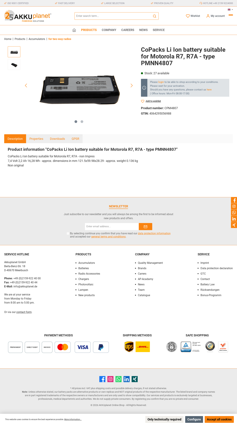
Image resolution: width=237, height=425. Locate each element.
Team (141, 289)
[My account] (215, 15)
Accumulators (86, 262)
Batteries (83, 268)
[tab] (15, 138)
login (161, 82)
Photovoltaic (85, 284)
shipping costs (103, 388)
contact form (24, 312)
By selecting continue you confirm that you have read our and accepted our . (120, 235)
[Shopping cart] (231, 14)
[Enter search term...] (113, 16)
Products (83, 254)
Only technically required (164, 419)
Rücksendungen (210, 289)
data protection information (154, 233)
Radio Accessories (89, 273)
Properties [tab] (36, 138)
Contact (205, 279)
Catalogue (144, 295)
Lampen (83, 289)
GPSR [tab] (75, 138)
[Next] (131, 85)
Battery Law (207, 284)
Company (142, 254)
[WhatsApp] (118, 379)
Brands (142, 268)
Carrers (142, 273)
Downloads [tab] (57, 138)
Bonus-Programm (210, 295)
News (141, 284)
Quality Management (150, 262)
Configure (194, 419)
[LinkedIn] (126, 379)
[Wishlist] (193, 15)
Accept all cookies (219, 419)
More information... (73, 419)
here (209, 89)
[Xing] (134, 379)
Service (204, 254)
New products (86, 295)
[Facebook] (102, 379)
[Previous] (26, 85)
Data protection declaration (216, 268)
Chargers (83, 279)
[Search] (155, 16)
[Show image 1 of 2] (76, 121)
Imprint (204, 262)
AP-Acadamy (145, 279)
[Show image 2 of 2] (82, 121)
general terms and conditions (108, 236)
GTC (203, 273)
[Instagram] (110, 379)
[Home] (74, 30)
